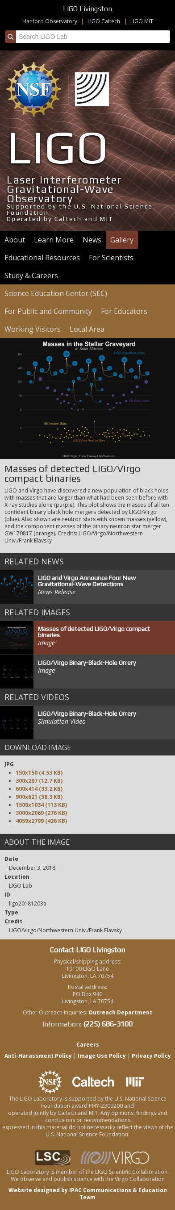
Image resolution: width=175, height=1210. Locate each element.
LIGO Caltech (104, 21)
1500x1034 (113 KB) (41, 805)
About (14, 240)
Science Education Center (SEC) (55, 293)
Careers (87, 1044)
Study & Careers (31, 275)
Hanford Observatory (49, 21)
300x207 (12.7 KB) (39, 780)
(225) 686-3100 (108, 1024)
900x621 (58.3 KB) (39, 797)
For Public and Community (48, 311)
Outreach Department (120, 1012)
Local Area (87, 329)
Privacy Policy (151, 1056)
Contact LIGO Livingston (87, 950)
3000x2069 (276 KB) (41, 813)
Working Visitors (32, 329)
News (92, 240)
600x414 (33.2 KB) (39, 789)
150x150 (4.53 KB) (39, 772)
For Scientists (111, 258)
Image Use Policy (102, 1056)
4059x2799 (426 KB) (41, 821)
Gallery (121, 240)
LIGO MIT (141, 21)
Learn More (54, 240)
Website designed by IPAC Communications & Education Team (87, 1193)
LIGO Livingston (87, 8)
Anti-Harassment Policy (38, 1056)
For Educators (124, 311)
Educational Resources (42, 258)
